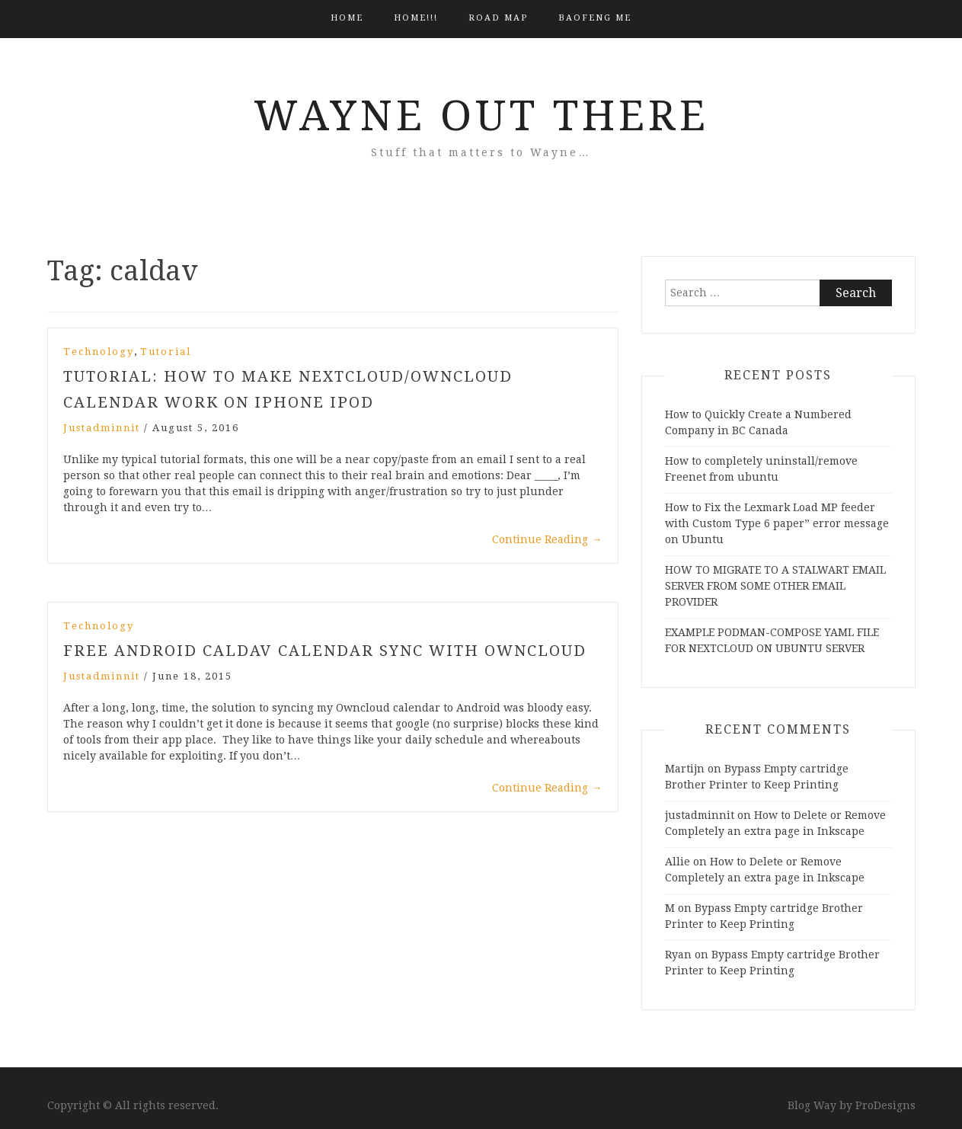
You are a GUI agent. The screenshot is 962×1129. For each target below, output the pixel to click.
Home (347, 18)
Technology (98, 351)
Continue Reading (547, 539)
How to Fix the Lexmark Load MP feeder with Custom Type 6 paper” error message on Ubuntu (777, 523)
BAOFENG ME (594, 18)
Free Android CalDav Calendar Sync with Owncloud (324, 650)
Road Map (498, 18)
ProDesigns (885, 1105)
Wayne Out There (481, 115)
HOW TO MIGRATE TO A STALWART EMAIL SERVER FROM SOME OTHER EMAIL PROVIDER (775, 586)
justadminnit (101, 427)
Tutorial (165, 351)
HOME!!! (416, 18)
